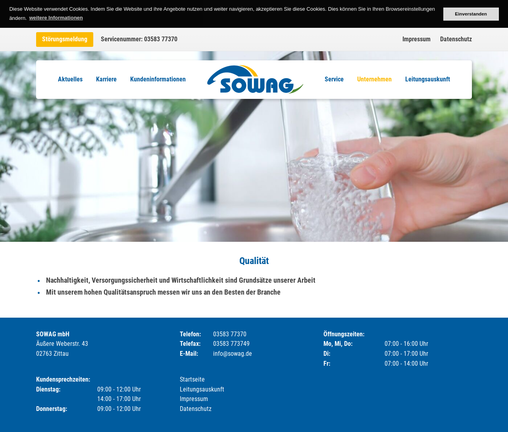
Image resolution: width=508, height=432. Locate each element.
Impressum (416, 39)
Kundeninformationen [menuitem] (158, 79)
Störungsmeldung (64, 39)
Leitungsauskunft (202, 389)
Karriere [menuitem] (106, 79)
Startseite (192, 379)
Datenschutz (456, 39)
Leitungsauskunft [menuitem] (427, 79)
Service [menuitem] (334, 79)
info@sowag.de (232, 353)
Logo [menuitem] (255, 79)
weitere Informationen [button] (56, 18)
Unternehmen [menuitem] (374, 79)
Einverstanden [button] (471, 13)
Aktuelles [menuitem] (70, 79)
